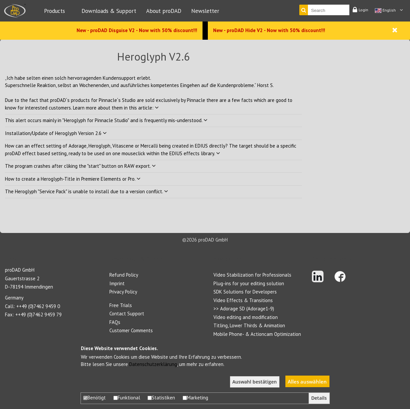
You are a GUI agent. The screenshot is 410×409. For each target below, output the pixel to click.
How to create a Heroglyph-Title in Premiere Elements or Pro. (73, 179)
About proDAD (163, 11)
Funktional (126, 397)
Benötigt (94, 397)
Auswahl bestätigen (254, 382)
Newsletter (205, 11)
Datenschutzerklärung (153, 364)
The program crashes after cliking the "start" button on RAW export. (80, 166)
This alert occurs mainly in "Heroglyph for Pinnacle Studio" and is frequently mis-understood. (106, 120)
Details (319, 398)
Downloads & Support (109, 11)
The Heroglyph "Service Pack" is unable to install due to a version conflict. (86, 191)
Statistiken (161, 397)
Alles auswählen (307, 381)
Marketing (195, 397)
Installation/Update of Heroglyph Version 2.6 (56, 133)
